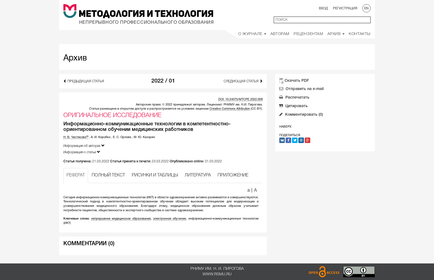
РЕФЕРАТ (75, 175)
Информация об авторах (84, 145)
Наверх (285, 126)
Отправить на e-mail (301, 89)
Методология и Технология (146, 14)
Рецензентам (308, 34)
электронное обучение (169, 218)
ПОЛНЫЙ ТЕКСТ (108, 175)
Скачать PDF (297, 81)
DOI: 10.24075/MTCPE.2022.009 (240, 99)
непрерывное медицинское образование (121, 218)
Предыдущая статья (83, 81)
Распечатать (294, 98)
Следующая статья (243, 81)
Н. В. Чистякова (75, 137)
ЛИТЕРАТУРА (198, 175)
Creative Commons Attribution (230, 108)
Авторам (280, 34)
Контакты (360, 34)
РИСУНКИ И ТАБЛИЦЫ (155, 175)
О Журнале (252, 34)
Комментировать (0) (301, 115)
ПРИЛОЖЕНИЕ (233, 175)
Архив (336, 34)
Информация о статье (81, 152)
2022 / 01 (163, 81)
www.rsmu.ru (217, 274)
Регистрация (345, 8)
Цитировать (293, 106)
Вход (323, 8)
